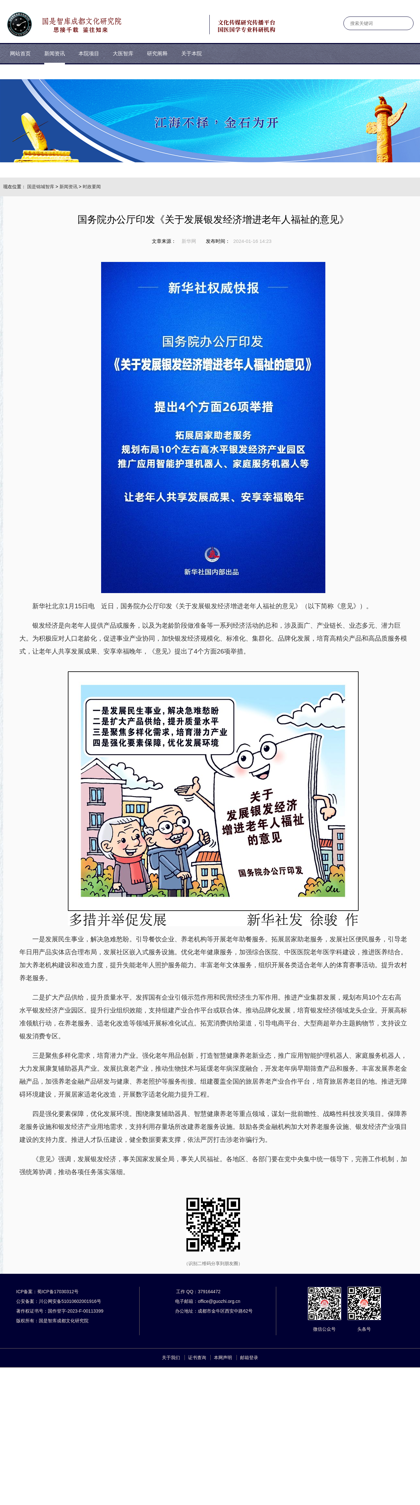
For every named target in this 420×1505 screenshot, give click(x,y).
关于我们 (171, 1357)
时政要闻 (92, 186)
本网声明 (223, 1357)
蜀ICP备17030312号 (58, 1291)
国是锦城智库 (40, 186)
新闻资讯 (68, 186)
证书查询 (197, 1357)
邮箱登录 (249, 1357)
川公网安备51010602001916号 (70, 1301)
